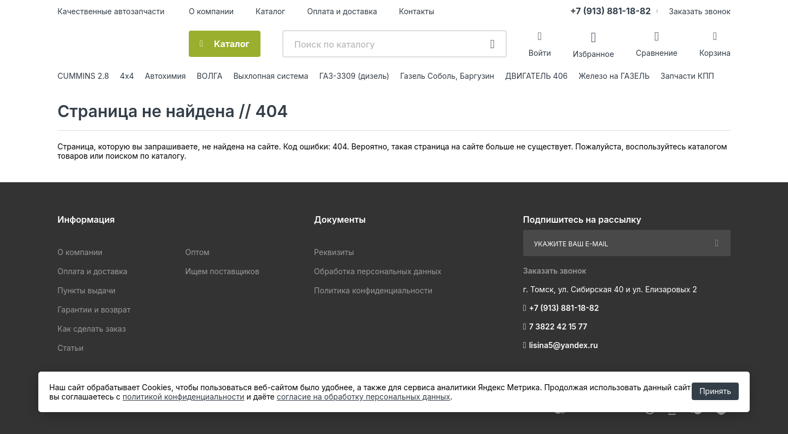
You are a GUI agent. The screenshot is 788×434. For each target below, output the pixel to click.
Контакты (416, 11)
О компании (211, 11)
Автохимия (165, 75)
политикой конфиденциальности (183, 396)
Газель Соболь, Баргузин (447, 75)
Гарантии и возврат (93, 309)
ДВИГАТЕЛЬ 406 (536, 75)
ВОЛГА (210, 75)
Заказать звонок (700, 11)
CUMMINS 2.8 (83, 75)
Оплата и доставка (342, 11)
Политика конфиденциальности (373, 290)
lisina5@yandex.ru (563, 345)
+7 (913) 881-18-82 (610, 10)
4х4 (127, 75)
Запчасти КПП (687, 75)
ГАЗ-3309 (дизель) (354, 75)
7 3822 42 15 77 (558, 326)
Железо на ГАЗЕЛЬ (614, 75)
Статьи (70, 347)
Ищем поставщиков (222, 271)
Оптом (197, 252)
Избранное (593, 53)
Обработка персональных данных (378, 271)
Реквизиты (334, 252)
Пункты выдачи (86, 290)
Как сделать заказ (91, 328)
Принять (715, 391)
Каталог (270, 11)
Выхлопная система (270, 75)
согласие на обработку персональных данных (363, 396)
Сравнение (656, 52)
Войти (540, 52)
